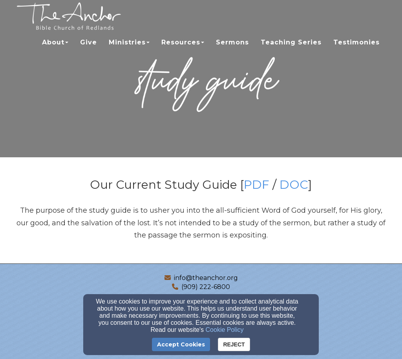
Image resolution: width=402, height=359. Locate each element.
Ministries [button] (129, 49)
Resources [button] (182, 49)
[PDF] (256, 186)
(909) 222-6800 (205, 287)
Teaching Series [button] (291, 49)
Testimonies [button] (356, 49)
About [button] (55, 49)
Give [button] (88, 49)
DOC (294, 184)
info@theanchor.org (206, 278)
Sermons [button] (232, 49)
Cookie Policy (225, 329)
